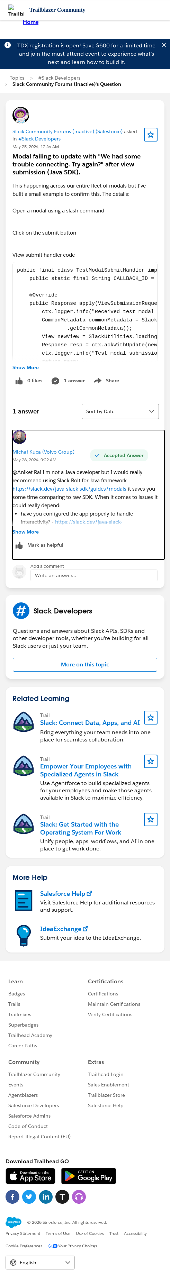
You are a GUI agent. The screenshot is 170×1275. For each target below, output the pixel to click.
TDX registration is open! (49, 45)
